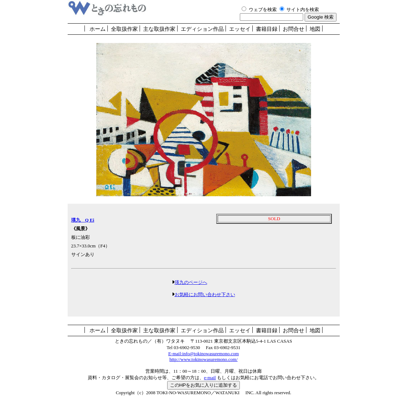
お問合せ (293, 29)
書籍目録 (266, 29)
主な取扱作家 (159, 29)
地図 (315, 29)
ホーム (97, 29)
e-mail (210, 377)
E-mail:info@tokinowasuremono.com (203, 353)
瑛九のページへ (191, 282)
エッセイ (240, 29)
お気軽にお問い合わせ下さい (205, 294)
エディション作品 (202, 29)
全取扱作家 (124, 29)
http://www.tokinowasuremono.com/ (203, 359)
